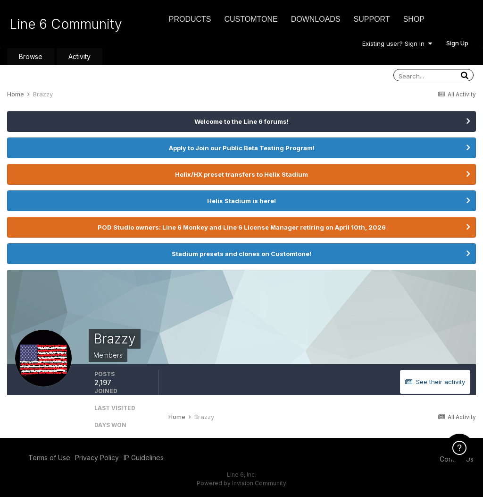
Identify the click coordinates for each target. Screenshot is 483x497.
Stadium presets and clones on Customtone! (241, 253)
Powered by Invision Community (241, 483)
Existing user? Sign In (397, 43)
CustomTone (250, 19)
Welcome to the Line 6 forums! (241, 121)
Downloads (316, 19)
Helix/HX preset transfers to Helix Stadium (241, 174)
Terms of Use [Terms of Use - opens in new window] (49, 458)
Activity (79, 56)
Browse (30, 56)
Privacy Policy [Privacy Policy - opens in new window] (97, 458)
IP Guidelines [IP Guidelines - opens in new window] (144, 458)
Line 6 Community (65, 24)
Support (372, 19)
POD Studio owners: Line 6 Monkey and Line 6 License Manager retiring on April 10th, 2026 (242, 227)
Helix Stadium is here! (241, 201)
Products (190, 19)
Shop (414, 19)
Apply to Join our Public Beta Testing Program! (242, 148)
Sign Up (457, 43)
